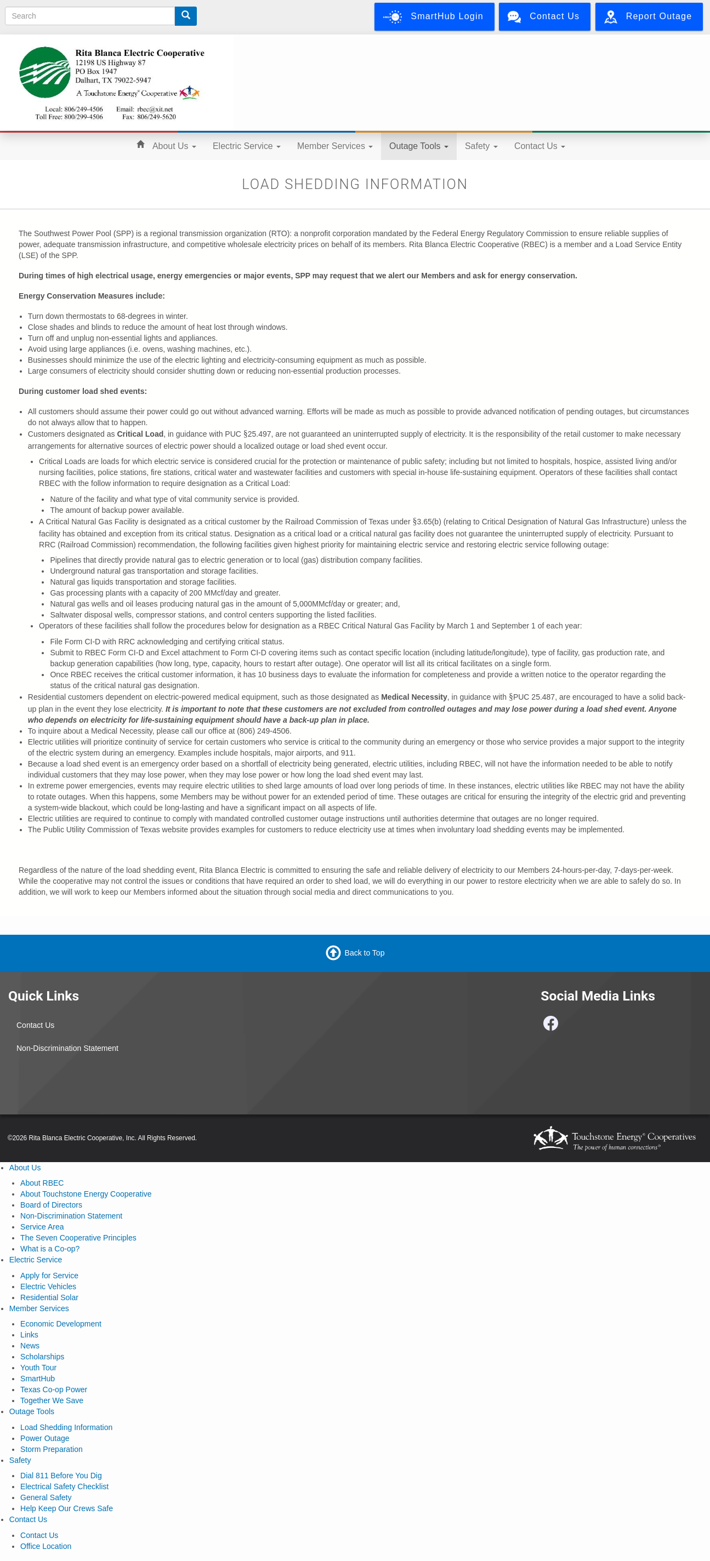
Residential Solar (49, 1297)
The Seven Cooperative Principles (78, 1237)
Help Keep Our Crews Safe (66, 1508)
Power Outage (45, 1438)
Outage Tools (418, 146)
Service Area (42, 1226)
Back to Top (365, 952)
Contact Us (539, 146)
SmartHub (37, 1378)
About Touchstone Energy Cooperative (85, 1194)
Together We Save (51, 1400)
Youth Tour (38, 1367)
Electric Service (247, 146)
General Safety (45, 1497)
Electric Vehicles (48, 1286)
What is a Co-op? (49, 1248)
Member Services (335, 146)
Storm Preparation (51, 1449)
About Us (174, 146)
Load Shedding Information (66, 1427)
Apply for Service (49, 1275)
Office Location (45, 1546)
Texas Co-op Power (53, 1389)
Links (29, 1334)
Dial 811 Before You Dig (61, 1475)
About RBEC (42, 1183)
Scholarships (42, 1356)
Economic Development (60, 1323)
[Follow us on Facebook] (551, 1026)
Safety (481, 146)
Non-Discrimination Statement (67, 1048)
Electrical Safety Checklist (64, 1486)
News (29, 1345)
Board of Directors (51, 1204)
